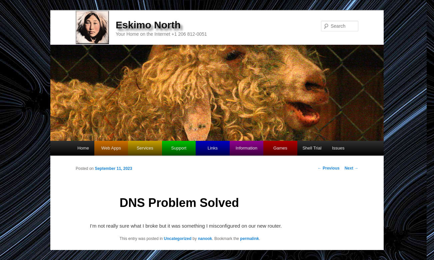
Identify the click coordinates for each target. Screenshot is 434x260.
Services (145, 148)
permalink (249, 238)
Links (213, 148)
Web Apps (111, 148)
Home (83, 148)
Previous (329, 168)
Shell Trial (311, 148)
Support (179, 148)
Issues (338, 148)
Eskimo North (148, 24)
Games (280, 148)
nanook (205, 238)
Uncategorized (178, 238)
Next (351, 168)
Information (246, 148)
